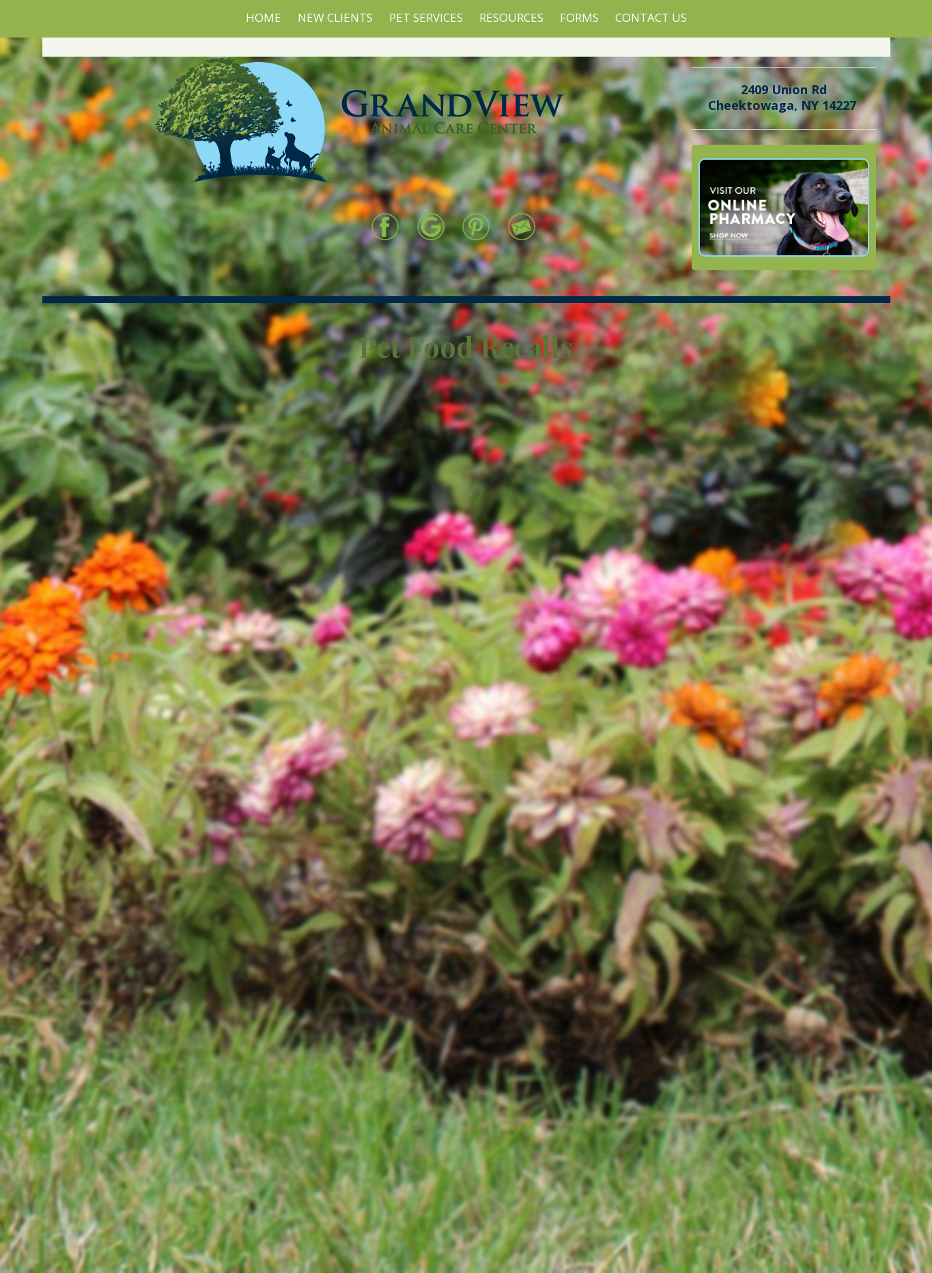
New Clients (335, 17)
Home (263, 17)
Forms (579, 17)
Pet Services (426, 17)
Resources (511, 17)
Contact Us (651, 17)
